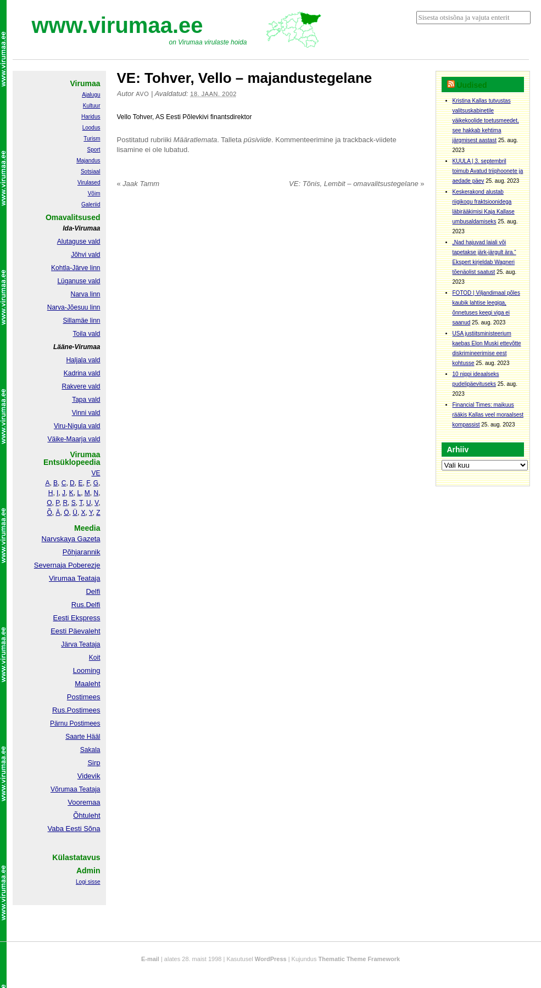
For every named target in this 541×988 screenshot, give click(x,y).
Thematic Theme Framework (359, 959)
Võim (94, 193)
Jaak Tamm (138, 183)
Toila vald (86, 334)
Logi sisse (88, 882)
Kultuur (92, 106)
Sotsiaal (91, 172)
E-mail (150, 959)
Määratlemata (195, 140)
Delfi (93, 591)
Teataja (89, 789)
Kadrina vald (82, 373)
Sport (94, 150)
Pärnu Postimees (75, 723)
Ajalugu (91, 95)
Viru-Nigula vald (77, 426)
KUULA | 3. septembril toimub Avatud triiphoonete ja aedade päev (488, 171)
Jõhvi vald (85, 255)
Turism (91, 139)
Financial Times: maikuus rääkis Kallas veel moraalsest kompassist (488, 415)
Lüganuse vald (78, 281)
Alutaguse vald (79, 241)
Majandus (88, 161)
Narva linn (85, 294)
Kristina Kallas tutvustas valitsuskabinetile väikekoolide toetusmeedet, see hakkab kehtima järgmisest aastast (486, 120)
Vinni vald (86, 413)
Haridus (90, 117)
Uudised (471, 85)
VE (95, 473)
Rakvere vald (81, 386)
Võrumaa (64, 789)
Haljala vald (83, 360)
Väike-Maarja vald (73, 439)
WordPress (271, 959)
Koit (95, 657)
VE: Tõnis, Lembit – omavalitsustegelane (356, 183)
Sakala (90, 750)
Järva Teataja (80, 644)
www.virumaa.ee (117, 25)
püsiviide (258, 140)
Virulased (89, 182)
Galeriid (90, 204)
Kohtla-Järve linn (75, 268)
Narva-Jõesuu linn (74, 307)
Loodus (91, 128)
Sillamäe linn (81, 320)
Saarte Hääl (82, 736)
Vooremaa (84, 802)
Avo (142, 94)
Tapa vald (86, 399)
